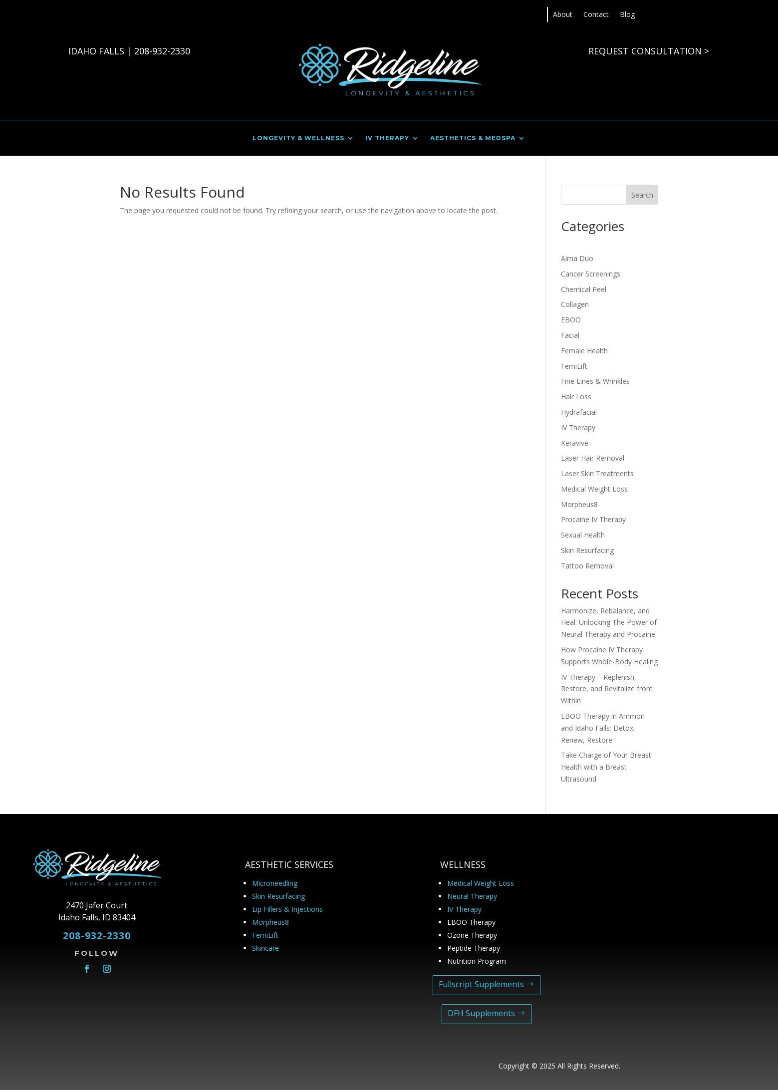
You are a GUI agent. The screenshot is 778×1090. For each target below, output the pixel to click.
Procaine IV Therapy (593, 519)
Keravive (574, 443)
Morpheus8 (579, 504)
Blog (627, 15)
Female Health (584, 350)
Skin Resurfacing (587, 550)
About (562, 15)
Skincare (265, 948)
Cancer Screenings (590, 273)
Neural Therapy (472, 896)
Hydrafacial (579, 412)
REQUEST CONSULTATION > (648, 51)
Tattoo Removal (587, 565)
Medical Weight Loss (594, 489)
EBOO (571, 319)
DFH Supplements (481, 1013)
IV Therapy (578, 427)
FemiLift (574, 366)
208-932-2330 (162, 51)
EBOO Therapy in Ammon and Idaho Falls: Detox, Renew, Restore (603, 728)
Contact (596, 15)
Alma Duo (577, 258)
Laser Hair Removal (592, 458)
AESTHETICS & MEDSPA (473, 138)
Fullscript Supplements (481, 984)
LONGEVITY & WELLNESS (298, 138)
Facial (570, 335)
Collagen (575, 304)
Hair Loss (576, 396)
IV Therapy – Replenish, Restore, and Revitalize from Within (607, 689)
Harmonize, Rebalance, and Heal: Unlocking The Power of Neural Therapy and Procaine (609, 622)
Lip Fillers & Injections (287, 909)
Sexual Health (583, 535)
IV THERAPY (387, 138)
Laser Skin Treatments (597, 473)
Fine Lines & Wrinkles (595, 381)
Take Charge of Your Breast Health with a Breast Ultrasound (606, 767)
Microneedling (274, 883)
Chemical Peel (583, 289)
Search (642, 195)
